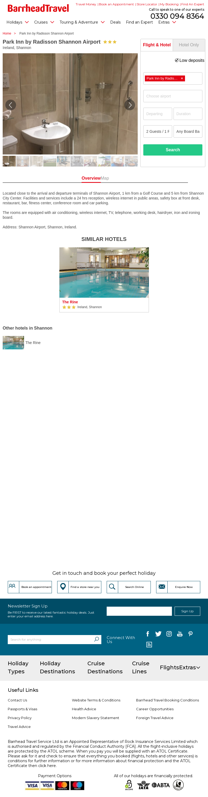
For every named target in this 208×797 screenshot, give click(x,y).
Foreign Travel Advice (155, 718)
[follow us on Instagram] (169, 635)
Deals (115, 22)
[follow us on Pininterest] (190, 635)
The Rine (70, 302)
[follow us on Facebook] (147, 635)
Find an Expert (139, 22)
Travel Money (86, 4)
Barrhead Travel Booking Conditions (167, 700)
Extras (167, 22)
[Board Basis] (188, 131)
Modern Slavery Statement (95, 718)
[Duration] (188, 114)
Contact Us (17, 700)
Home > (10, 33)
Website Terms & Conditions (96, 700)
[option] (104, 280)
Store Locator (147, 4)
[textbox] (175, 96)
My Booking (169, 4)
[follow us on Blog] (149, 645)
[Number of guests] (157, 131)
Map (122, 178)
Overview (85, 178)
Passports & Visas (22, 709)
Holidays (17, 22)
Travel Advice (19, 726)
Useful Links (23, 690)
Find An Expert (192, 4)
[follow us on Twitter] (158, 635)
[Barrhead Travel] (38, 8)
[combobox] (172, 78)
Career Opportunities (155, 709)
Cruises (44, 22)
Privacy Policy (20, 718)
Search (173, 150)
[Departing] (157, 114)
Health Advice (84, 709)
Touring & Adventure (82, 22)
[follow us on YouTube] (179, 635)
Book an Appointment (116, 4)
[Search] (96, 639)
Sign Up (187, 611)
